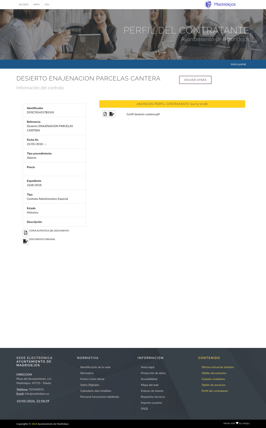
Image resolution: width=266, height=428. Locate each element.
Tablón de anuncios (214, 385)
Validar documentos (214, 373)
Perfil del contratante (215, 390)
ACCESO (24, 4)
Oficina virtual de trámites (218, 367)
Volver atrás (195, 80)
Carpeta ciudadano (213, 379)
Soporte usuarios (151, 402)
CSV (47, 4)
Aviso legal (147, 367)
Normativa (87, 373)
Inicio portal (238, 64)
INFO (36, 4)
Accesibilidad (149, 379)
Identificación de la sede (95, 367)
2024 (34, 423)
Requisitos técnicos (153, 396)
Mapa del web (149, 385)
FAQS (144, 408)
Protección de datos (153, 373)
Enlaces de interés (152, 390)
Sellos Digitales (89, 385)
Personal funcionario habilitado (99, 396)
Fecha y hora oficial (92, 379)
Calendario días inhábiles (95, 390)
